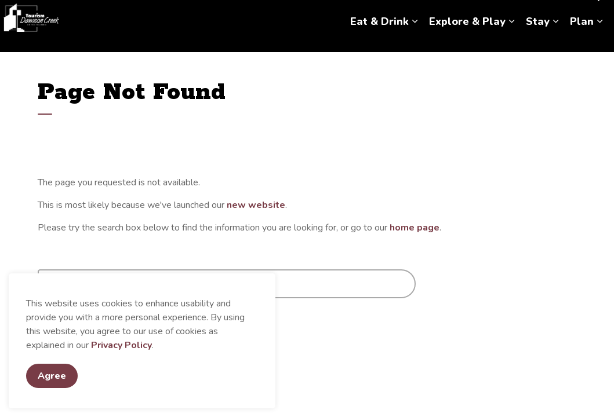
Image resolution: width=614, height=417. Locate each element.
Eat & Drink (379, 39)
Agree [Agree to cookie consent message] (52, 376)
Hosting (558, 13)
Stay (538, 39)
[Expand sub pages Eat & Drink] (414, 39)
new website (256, 205)
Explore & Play (467, 39)
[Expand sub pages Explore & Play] (511, 39)
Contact (517, 13)
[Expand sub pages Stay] (555, 39)
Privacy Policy (121, 345)
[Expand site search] (593, 13)
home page (414, 227)
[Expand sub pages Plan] (599, 39)
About (480, 13)
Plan (582, 39)
